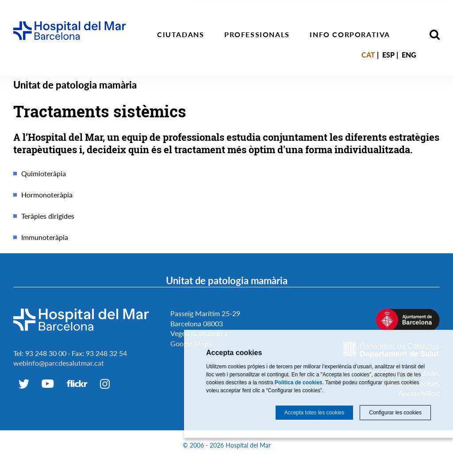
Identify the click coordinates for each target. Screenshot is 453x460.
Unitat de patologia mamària (75, 85)
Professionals (257, 34)
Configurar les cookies (395, 413)
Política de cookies (298, 382)
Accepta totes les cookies (314, 413)
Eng (409, 54)
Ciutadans (180, 34)
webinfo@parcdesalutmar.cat (58, 363)
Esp (388, 54)
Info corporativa (350, 34)
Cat (368, 54)
